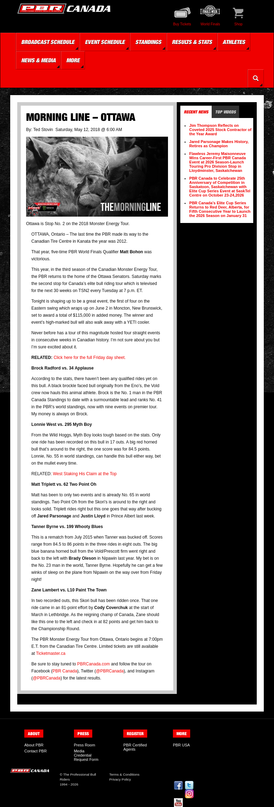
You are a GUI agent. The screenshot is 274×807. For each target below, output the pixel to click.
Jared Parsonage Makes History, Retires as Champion (219, 143)
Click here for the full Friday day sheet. (90, 357)
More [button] (73, 60)
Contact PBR (35, 751)
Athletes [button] (234, 41)
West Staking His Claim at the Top (85, 473)
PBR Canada (64, 671)
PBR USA (181, 745)
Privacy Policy (120, 779)
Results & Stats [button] (192, 41)
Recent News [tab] (196, 111)
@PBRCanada (110, 671)
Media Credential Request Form (86, 755)
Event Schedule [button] (105, 41)
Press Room (84, 745)
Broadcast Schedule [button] (47, 41)
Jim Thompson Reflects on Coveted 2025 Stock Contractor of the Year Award (220, 129)
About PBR (33, 745)
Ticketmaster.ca (51, 653)
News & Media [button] (38, 60)
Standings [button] (148, 41)
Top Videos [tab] (225, 111)
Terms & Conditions (124, 774)
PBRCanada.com (93, 664)
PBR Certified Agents (135, 747)
